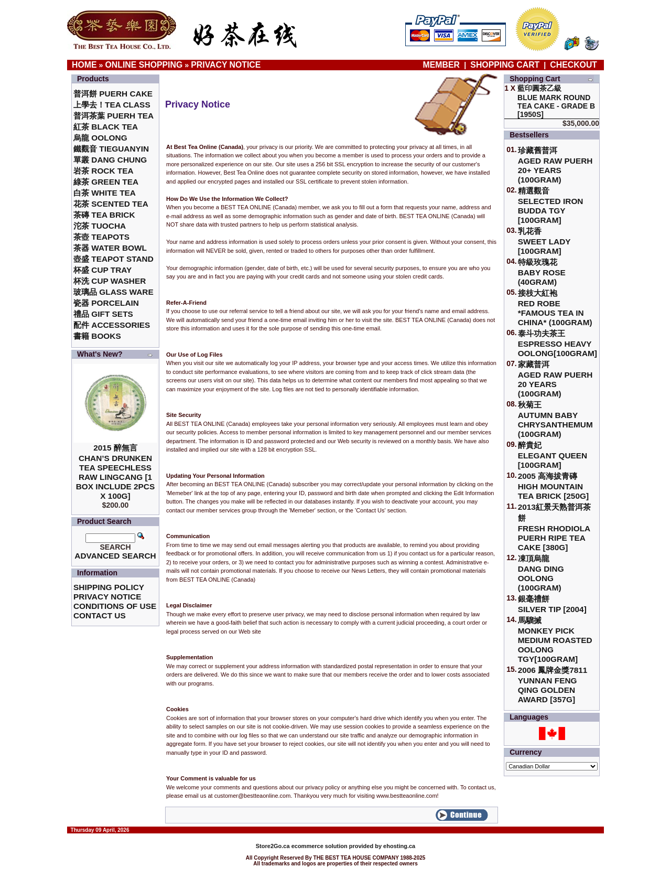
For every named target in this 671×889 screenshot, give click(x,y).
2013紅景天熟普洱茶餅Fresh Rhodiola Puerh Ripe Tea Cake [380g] (554, 527)
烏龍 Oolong (100, 137)
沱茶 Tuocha (99, 225)
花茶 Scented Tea (110, 203)
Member (442, 64)
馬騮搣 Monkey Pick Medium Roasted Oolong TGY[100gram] (555, 639)
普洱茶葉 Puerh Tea (113, 115)
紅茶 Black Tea (105, 126)
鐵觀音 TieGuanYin (111, 148)
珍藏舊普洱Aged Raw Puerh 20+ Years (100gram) (555, 165)
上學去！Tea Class (111, 104)
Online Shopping (144, 64)
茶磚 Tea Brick (104, 214)
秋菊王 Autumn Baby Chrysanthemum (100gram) (555, 419)
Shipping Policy (108, 587)
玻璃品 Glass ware (113, 291)
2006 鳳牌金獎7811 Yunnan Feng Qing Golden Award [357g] (553, 685)
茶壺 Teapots (101, 236)
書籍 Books (97, 335)
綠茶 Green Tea (105, 181)
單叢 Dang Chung (110, 159)
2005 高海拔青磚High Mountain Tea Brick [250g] (553, 486)
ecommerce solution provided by (319, 846)
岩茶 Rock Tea (103, 170)
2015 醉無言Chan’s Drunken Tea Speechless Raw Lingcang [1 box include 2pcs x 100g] (115, 471)
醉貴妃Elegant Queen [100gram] (553, 455)
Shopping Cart (504, 64)
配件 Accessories (111, 324)
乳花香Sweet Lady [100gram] (544, 241)
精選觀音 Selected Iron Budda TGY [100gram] (550, 205)
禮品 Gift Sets (103, 313)
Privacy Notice (226, 64)
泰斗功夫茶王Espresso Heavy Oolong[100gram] (557, 343)
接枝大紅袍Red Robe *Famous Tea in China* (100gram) (555, 307)
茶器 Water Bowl (110, 247)
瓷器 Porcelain (106, 302)
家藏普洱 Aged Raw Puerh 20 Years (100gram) (555, 379)
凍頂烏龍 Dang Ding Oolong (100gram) (541, 573)
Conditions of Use (114, 606)
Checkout (573, 64)
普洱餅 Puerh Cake (113, 93)
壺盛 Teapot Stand (113, 258)
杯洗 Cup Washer (109, 280)
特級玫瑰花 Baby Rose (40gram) (542, 272)
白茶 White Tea (104, 192)
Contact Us (99, 615)
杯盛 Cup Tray (102, 269)
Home (84, 64)
